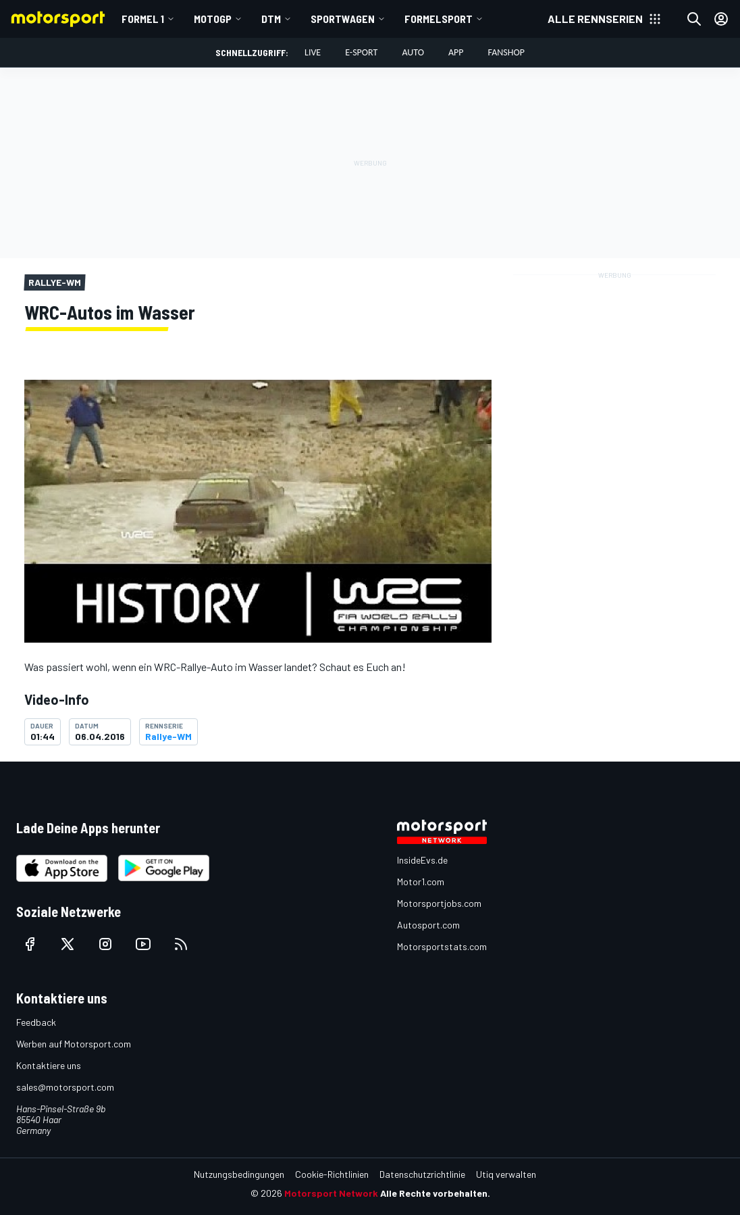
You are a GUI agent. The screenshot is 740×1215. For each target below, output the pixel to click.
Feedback (36, 1022)
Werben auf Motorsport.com (73, 1043)
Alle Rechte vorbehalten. (435, 1193)
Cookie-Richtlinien (332, 1174)
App (456, 52)
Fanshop (506, 52)
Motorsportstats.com (442, 946)
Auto (413, 52)
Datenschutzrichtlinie (422, 1174)
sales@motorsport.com (65, 1087)
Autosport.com (428, 925)
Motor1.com (420, 881)
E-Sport (361, 52)
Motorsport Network (331, 1193)
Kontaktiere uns (48, 1065)
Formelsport (438, 18)
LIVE (313, 52)
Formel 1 (143, 18)
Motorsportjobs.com (439, 903)
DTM (271, 18)
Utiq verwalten (506, 1174)
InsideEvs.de (422, 860)
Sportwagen (343, 18)
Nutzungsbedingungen (239, 1174)
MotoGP (213, 18)
